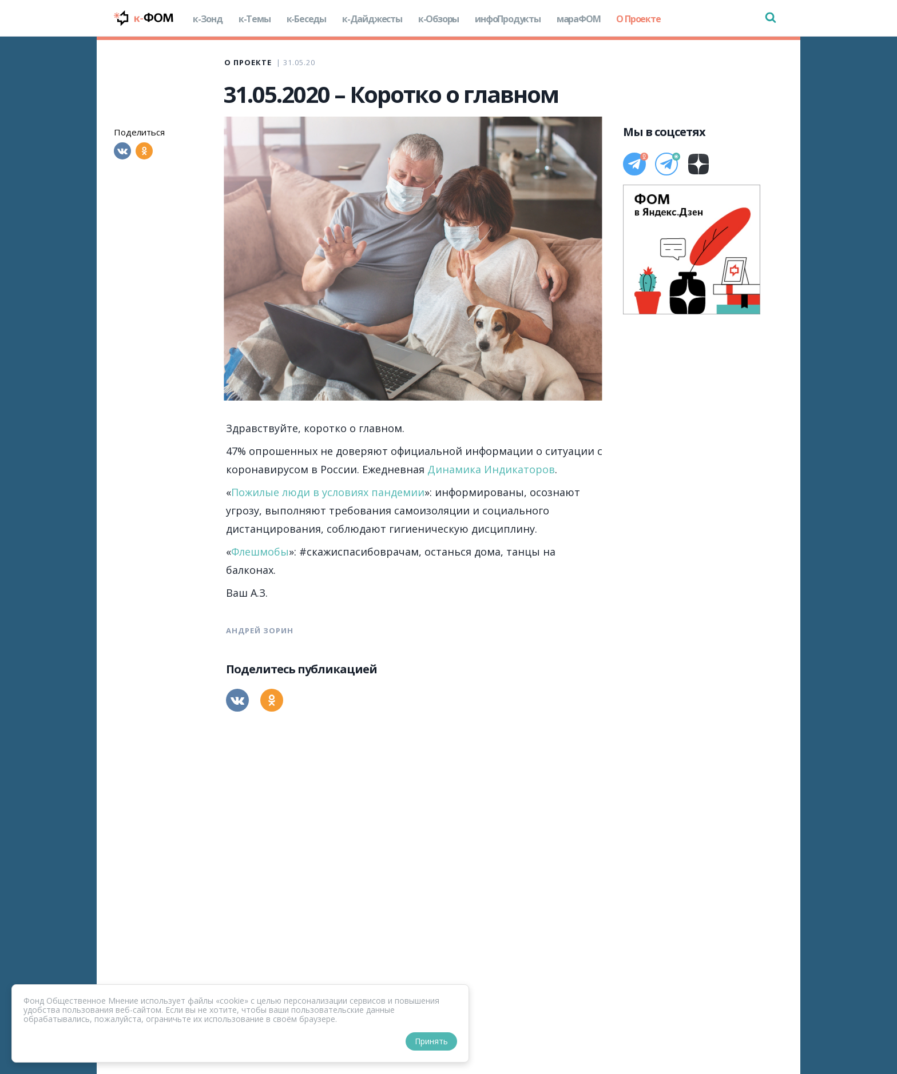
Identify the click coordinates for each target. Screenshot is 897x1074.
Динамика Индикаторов (491, 469)
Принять (431, 1041)
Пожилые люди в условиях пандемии (327, 492)
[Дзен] (698, 164)
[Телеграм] (634, 164)
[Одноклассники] (144, 150)
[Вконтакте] (122, 150)
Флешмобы (260, 551)
